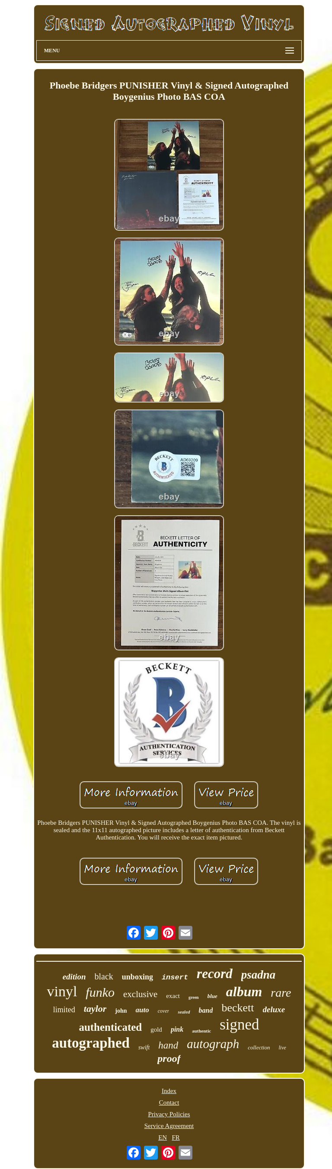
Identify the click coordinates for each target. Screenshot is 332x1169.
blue (212, 996)
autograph (213, 1044)
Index (169, 1090)
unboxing (137, 977)
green (193, 997)
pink (177, 1029)
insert (175, 977)
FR (175, 1137)
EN (162, 1137)
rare (281, 992)
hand (168, 1045)
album (244, 991)
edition (74, 976)
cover (163, 1011)
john (121, 1010)
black (104, 976)
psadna (258, 974)
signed (239, 1024)
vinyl (62, 991)
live (282, 1048)
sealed (184, 1011)
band (206, 1010)
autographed (91, 1043)
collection (259, 1047)
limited (64, 1009)
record (215, 973)
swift (144, 1047)
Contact (169, 1102)
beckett (237, 1007)
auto (142, 1010)
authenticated (110, 1027)
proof (168, 1058)
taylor (95, 1008)
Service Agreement (169, 1125)
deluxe (274, 1009)
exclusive (140, 994)
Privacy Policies (169, 1114)
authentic (201, 1030)
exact (173, 995)
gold (156, 1029)
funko (100, 992)
